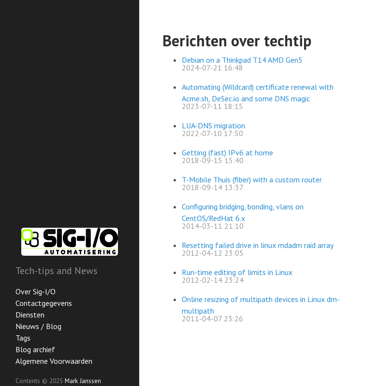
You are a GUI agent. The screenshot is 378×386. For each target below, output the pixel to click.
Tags (22, 338)
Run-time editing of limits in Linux (237, 272)
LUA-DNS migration (213, 125)
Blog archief (35, 349)
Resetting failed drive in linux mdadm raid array (258, 245)
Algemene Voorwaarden (53, 361)
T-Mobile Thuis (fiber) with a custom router (252, 179)
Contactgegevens (43, 303)
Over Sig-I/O (35, 291)
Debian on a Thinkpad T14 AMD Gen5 (242, 60)
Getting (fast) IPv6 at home (227, 152)
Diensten (29, 314)
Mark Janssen (83, 380)
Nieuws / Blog (38, 326)
